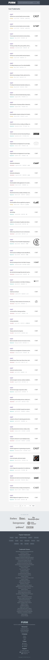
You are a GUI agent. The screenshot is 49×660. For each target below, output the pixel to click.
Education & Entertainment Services (24, 563)
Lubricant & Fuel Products (24, 582)
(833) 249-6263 (24, 650)
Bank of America (23, 537)
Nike (22, 543)
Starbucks (16, 543)
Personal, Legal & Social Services (24, 598)
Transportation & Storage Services (24, 609)
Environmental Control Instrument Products (24, 564)
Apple (16, 537)
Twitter (24, 643)
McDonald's (27, 540)
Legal (24, 639)
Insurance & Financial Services (24, 574)
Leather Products (24, 579)
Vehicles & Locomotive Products (24, 612)
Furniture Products (24, 570)
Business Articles (24, 631)
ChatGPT (30, 537)
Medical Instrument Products (24, 588)
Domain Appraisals (24, 630)
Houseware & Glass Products (24, 573)
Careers (24, 637)
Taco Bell (26, 543)
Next (33, 505)
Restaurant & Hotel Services (25, 601)
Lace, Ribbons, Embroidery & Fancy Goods (24, 577)
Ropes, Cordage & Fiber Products (24, 602)
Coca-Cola (36, 537)
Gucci (21, 540)
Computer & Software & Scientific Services (24, 558)
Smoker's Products (24, 605)
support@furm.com (25, 652)
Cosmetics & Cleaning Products (24, 561)
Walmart (32, 543)
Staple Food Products (24, 607)
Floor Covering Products (24, 569)
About (24, 636)
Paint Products (24, 595)
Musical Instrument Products (24, 591)
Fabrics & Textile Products (24, 566)
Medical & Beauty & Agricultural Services (24, 586)
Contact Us (24, 653)
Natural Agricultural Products (24, 592)
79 (30, 505)
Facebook (11, 540)
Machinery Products (24, 583)
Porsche (33, 540)
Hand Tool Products (24, 572)
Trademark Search (24, 628)
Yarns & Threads (24, 615)
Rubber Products (24, 604)
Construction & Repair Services (24, 560)
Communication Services (24, 556)
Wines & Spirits (24, 614)
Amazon (11, 537)
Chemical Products (24, 553)
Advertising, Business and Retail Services (24, 551)
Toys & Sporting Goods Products (24, 608)
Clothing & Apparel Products (24, 554)
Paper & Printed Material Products (24, 596)
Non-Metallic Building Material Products (24, 593)
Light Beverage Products (24, 580)
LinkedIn (24, 646)
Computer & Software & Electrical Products (24, 557)
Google (16, 540)
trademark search (22, 624)
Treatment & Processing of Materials (24, 611)
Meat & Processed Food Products (24, 585)
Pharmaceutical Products (24, 599)
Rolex (38, 540)
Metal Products (24, 589)
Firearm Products (24, 567)
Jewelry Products (24, 576)
